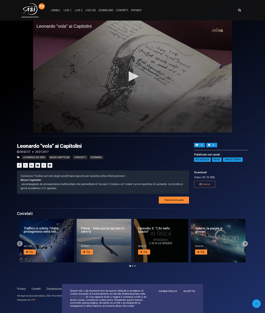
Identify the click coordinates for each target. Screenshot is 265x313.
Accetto (189, 291)
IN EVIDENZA (202, 159)
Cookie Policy (168, 291)
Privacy (21, 288)
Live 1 (67, 10)
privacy (136, 10)
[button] (132, 76)
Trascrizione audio (174, 200)
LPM (33, 300)
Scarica (204, 184)
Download (106, 10)
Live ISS (90, 10)
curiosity (80, 157)
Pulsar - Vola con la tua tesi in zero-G (102, 229)
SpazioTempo (233, 159)
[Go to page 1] (130, 266)
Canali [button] (55, 10)
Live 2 (79, 10)
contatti (122, 10)
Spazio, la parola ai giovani (209, 229)
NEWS (217, 159)
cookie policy (77, 296)
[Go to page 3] (135, 266)
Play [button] (29, 252)
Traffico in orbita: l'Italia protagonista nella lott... (41, 229)
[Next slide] (245, 243)
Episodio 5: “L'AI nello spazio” (154, 229)
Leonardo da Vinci (34, 157)
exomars (96, 157)
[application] (132, 77)
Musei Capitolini (59, 157)
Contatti (36, 288)
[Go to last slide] (20, 243)
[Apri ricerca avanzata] (239, 10)
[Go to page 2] (132, 266)
